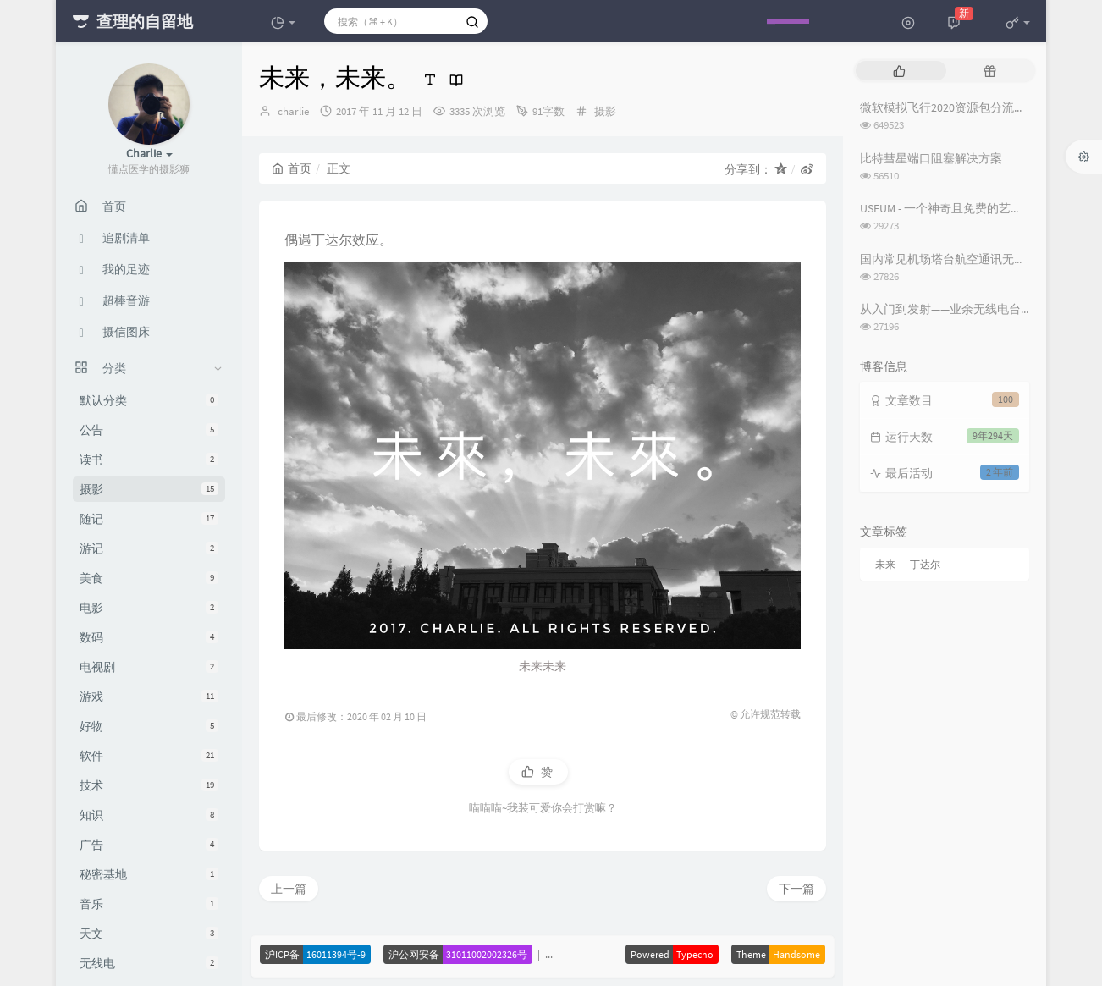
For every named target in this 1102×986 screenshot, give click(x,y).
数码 (149, 637)
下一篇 (796, 888)
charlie (293, 111)
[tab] (899, 70)
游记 (149, 548)
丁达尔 (925, 564)
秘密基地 (149, 874)
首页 (291, 168)
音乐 (149, 904)
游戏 (149, 696)
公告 (149, 430)
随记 (149, 518)
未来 (885, 564)
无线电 (149, 963)
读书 (149, 459)
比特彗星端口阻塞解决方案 (931, 158)
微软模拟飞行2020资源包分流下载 (949, 107)
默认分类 (149, 400)
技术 (149, 785)
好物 (149, 726)
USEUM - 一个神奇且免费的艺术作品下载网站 (977, 208)
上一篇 (288, 888)
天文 (149, 933)
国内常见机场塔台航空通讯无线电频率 (960, 259)
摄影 (149, 489)
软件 (149, 755)
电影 (149, 607)
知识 (149, 815)
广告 (149, 844)
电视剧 (149, 667)
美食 (149, 578)
